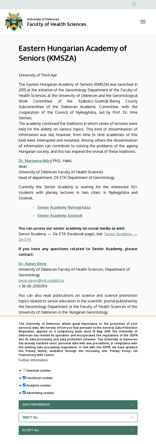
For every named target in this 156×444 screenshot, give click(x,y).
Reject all (30, 420)
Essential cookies (38, 373)
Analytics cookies (38, 388)
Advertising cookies (40, 395)
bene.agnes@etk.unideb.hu (41, 280)
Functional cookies (39, 381)
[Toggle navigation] (143, 21)
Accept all (30, 433)
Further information (33, 363)
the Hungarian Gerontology (85, 317)
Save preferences (36, 407)
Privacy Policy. (120, 353)
